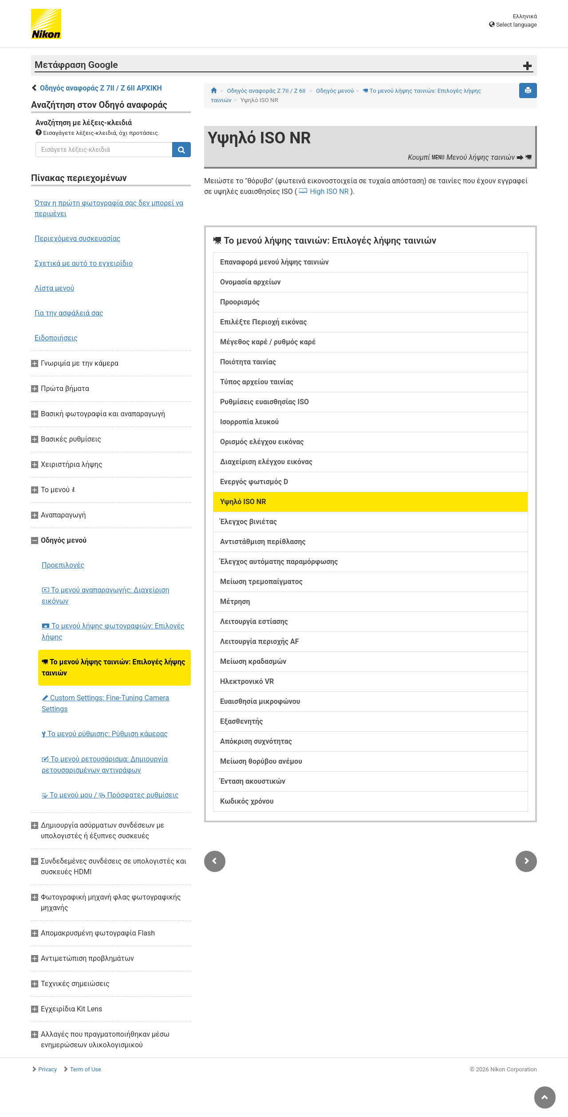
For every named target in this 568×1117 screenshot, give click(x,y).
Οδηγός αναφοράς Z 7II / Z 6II (266, 90)
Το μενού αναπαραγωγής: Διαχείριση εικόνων (105, 595)
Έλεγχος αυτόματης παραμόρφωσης (279, 561)
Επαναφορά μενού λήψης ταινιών (274, 262)
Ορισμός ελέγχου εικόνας (262, 442)
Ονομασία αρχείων (250, 282)
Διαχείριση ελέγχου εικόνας (266, 462)
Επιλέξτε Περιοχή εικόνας (263, 322)
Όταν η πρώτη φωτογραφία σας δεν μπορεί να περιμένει (109, 208)
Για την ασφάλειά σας (69, 313)
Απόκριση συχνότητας (256, 741)
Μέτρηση (235, 601)
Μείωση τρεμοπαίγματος (261, 581)
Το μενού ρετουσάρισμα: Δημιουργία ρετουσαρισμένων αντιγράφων (105, 764)
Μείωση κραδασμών (253, 661)
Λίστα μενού (54, 288)
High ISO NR (329, 191)
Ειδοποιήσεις (56, 338)
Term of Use (85, 1069)
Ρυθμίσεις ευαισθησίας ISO (264, 402)
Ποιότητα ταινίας (248, 362)
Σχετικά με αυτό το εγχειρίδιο (84, 263)
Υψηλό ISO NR (243, 501)
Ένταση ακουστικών (252, 781)
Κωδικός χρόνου (247, 801)
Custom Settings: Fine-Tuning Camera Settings (105, 703)
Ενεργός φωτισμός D (254, 482)
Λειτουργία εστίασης (254, 621)
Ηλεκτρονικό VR (247, 681)
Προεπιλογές (63, 565)
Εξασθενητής (241, 721)
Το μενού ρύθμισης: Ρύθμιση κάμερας (105, 734)
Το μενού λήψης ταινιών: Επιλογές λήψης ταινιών (113, 667)
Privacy (47, 1069)
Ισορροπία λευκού (249, 422)
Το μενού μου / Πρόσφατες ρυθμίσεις (110, 795)
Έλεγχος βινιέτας (248, 521)
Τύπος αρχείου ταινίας (256, 382)
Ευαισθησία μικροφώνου (260, 701)
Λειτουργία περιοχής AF (259, 641)
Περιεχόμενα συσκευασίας (77, 238)
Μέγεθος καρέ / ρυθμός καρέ (268, 342)
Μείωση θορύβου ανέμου (261, 761)
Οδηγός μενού (335, 90)
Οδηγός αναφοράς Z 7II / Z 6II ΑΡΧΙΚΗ (101, 88)
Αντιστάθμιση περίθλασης (263, 541)
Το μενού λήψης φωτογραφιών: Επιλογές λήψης (113, 631)
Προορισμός (240, 302)
